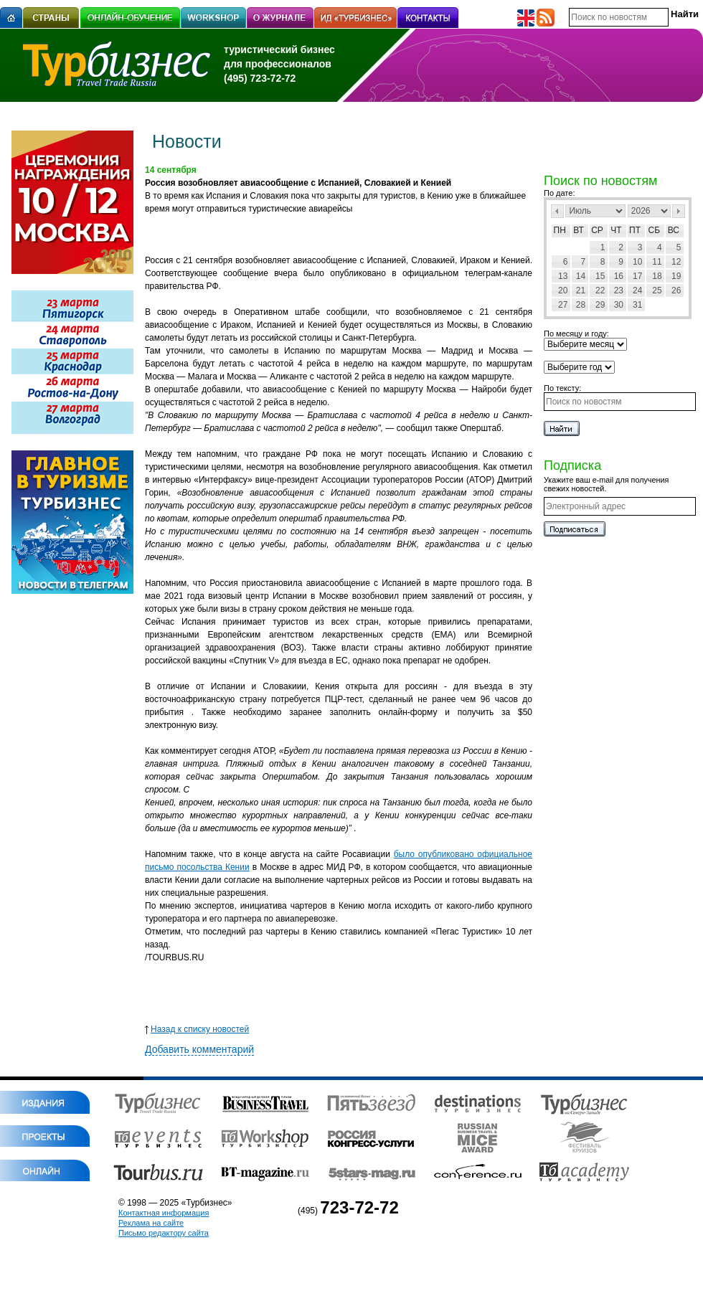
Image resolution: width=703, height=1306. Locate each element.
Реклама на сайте (151, 1223)
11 (656, 262)
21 (580, 290)
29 (600, 305)
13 (562, 276)
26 (676, 290)
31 (637, 305)
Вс (673, 230)
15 (600, 276)
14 (580, 276)
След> (678, 211)
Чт (615, 230)
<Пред (557, 211)
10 (637, 262)
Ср (597, 230)
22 (600, 290)
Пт (635, 230)
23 (618, 290)
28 (580, 305)
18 (656, 276)
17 (637, 276)
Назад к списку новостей (197, 1029)
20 (562, 290)
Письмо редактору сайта (163, 1233)
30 (618, 305)
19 (676, 276)
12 (676, 262)
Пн (560, 230)
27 (562, 305)
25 (656, 290)
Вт (578, 230)
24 (637, 290)
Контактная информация (163, 1212)
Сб (654, 230)
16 (618, 276)
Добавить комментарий (199, 1049)
